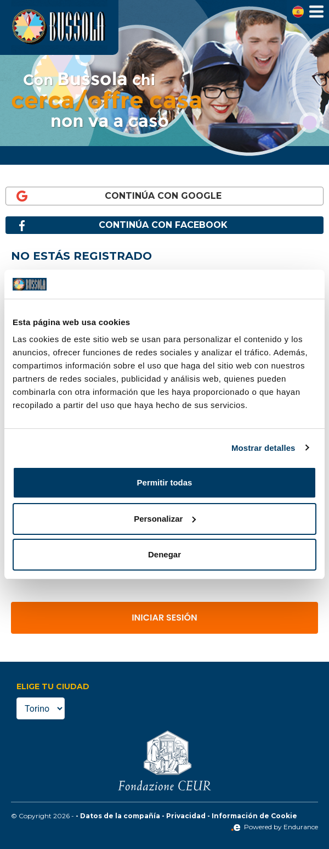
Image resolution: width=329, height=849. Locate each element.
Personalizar (165, 518)
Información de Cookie (254, 816)
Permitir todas (164, 482)
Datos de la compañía (120, 816)
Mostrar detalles (263, 448)
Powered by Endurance (274, 827)
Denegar (164, 554)
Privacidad (186, 816)
